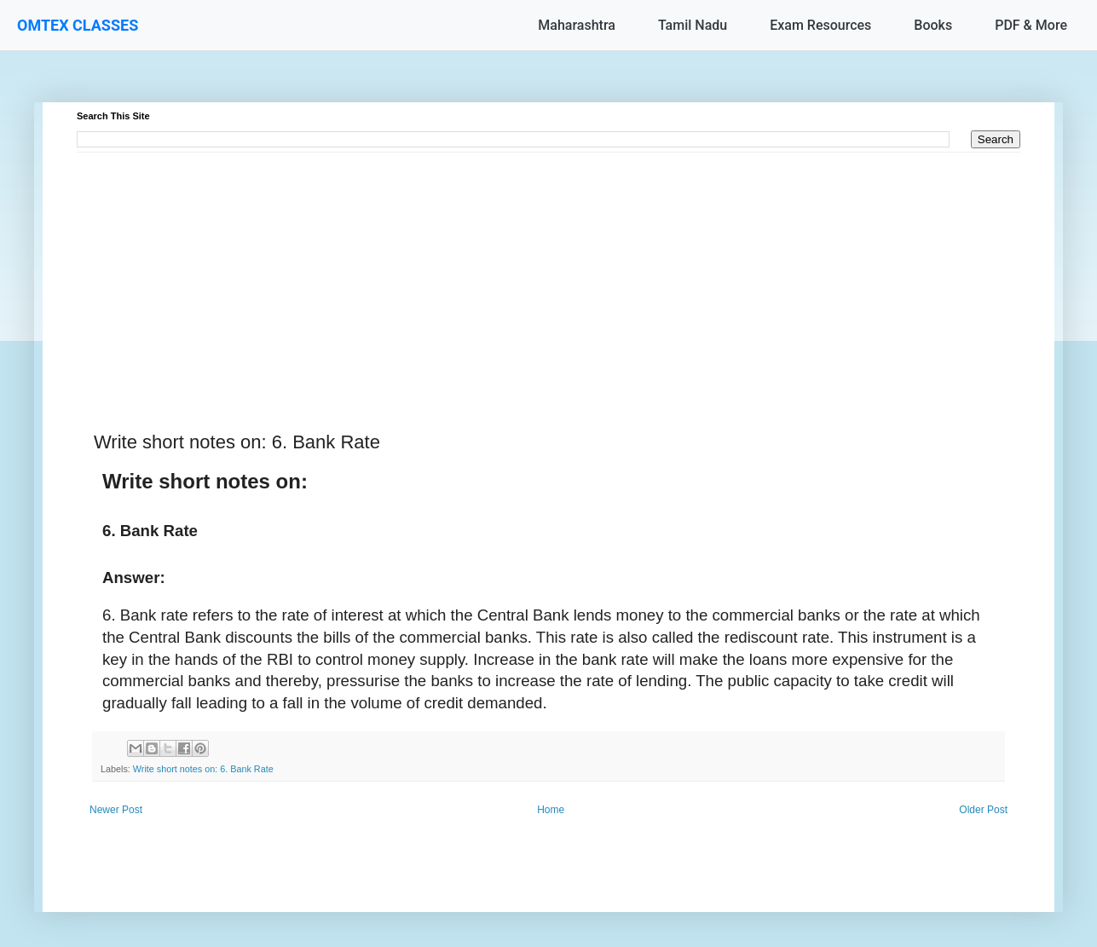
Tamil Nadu (692, 25)
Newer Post (115, 810)
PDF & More (1031, 25)
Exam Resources (820, 25)
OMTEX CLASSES (77, 25)
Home (550, 810)
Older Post (983, 810)
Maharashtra (576, 25)
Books (933, 25)
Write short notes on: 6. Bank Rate (203, 769)
